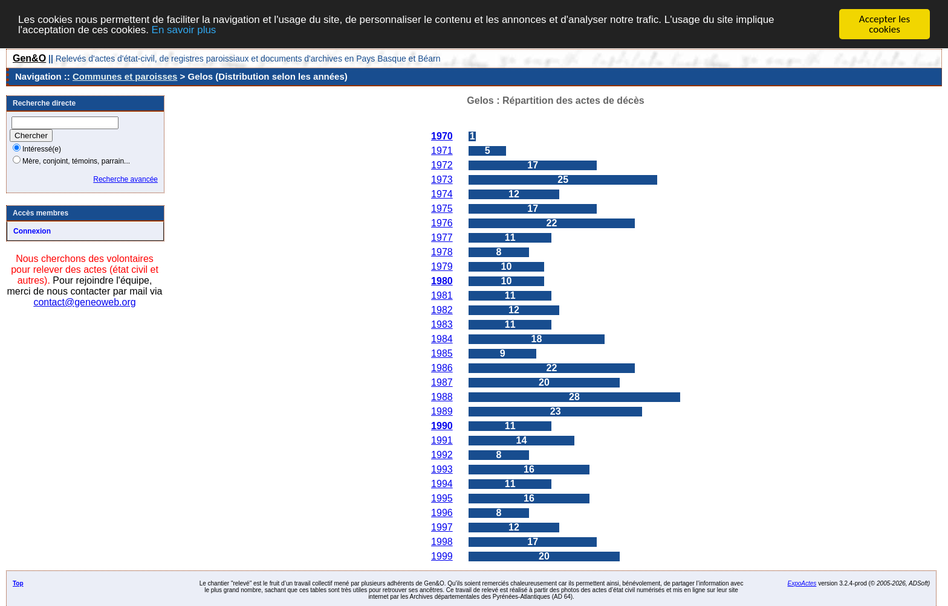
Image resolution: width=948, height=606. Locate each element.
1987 (442, 382)
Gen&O (29, 58)
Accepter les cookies (884, 24)
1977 (442, 237)
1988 (442, 397)
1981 (442, 295)
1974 (442, 194)
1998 (442, 542)
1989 (442, 411)
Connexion (32, 231)
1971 (442, 150)
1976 (442, 223)
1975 (442, 208)
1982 (442, 310)
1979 (442, 266)
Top (18, 583)
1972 (442, 165)
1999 (442, 556)
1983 (442, 324)
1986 (442, 368)
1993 (442, 469)
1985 (442, 353)
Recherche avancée (125, 179)
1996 (442, 513)
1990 (442, 426)
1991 (442, 440)
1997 (442, 527)
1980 (442, 281)
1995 (442, 498)
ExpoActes (802, 583)
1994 (442, 484)
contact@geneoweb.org (84, 302)
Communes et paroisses (125, 76)
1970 (442, 136)
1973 (442, 179)
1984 (442, 339)
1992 (442, 455)
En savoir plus (184, 29)
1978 (442, 252)
